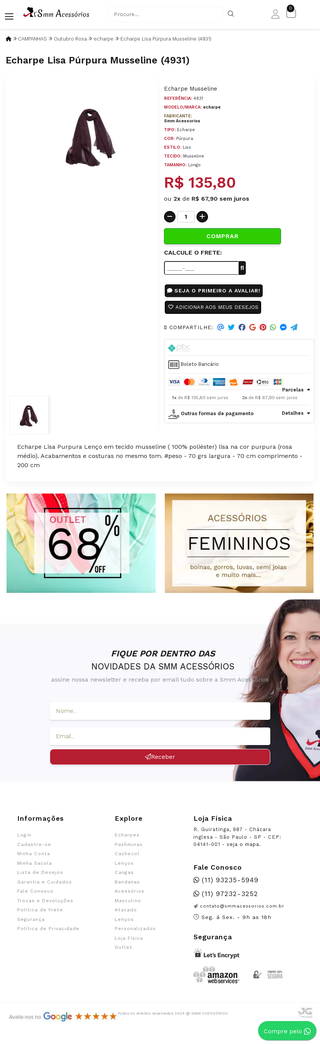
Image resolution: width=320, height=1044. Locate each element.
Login (24, 838)
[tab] (239, 351)
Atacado (126, 913)
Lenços (124, 867)
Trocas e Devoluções (45, 904)
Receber (160, 760)
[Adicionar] (202, 216)
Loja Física (129, 941)
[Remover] (169, 216)
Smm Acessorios (182, 121)
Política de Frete (40, 913)
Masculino (128, 904)
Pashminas (129, 848)
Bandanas (127, 885)
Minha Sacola (34, 867)
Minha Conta (33, 857)
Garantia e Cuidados (44, 885)
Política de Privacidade (48, 932)
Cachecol (127, 857)
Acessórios (130, 895)
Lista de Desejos (40, 876)
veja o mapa (243, 848)
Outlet (123, 951)
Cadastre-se (34, 848)
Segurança (31, 922)
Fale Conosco (35, 895)
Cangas (124, 876)
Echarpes (127, 838)
